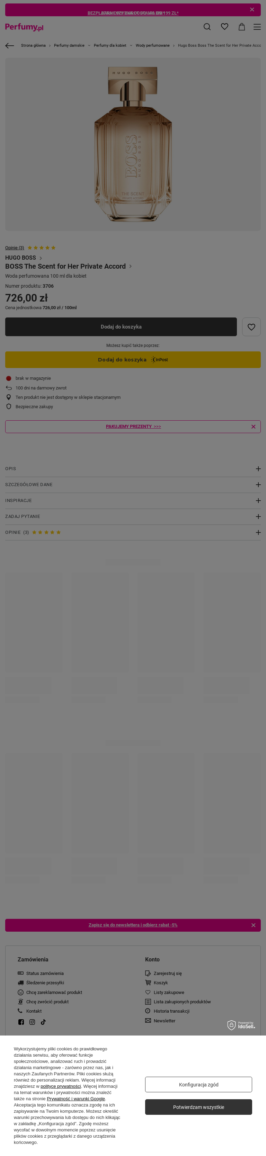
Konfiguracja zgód (199, 1084)
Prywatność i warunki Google (76, 1098)
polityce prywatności (61, 1086)
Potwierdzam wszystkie (198, 1107)
